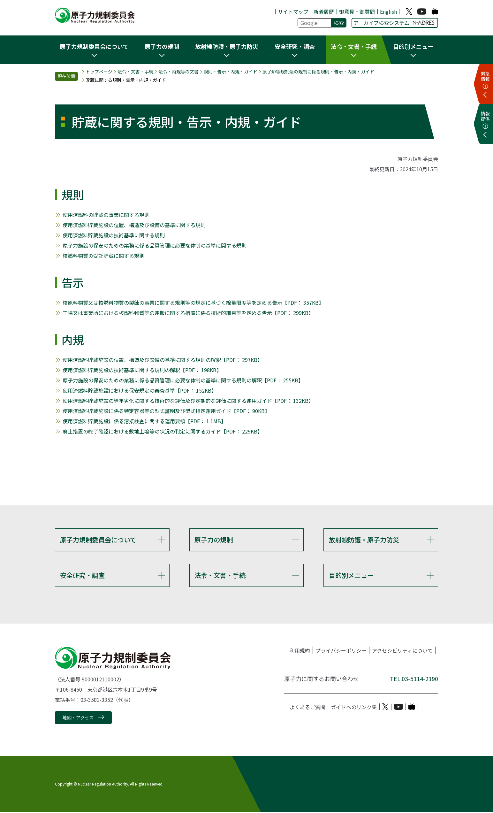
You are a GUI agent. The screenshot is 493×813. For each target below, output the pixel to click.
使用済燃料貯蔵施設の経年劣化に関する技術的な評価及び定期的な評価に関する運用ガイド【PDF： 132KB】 (188, 400)
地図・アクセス (78, 718)
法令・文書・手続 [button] (354, 46)
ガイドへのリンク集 (354, 708)
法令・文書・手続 (135, 71)
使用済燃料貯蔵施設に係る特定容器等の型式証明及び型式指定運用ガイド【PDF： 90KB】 (166, 411)
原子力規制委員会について (98, 539)
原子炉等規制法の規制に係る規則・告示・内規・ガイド (318, 71)
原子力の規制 (213, 539)
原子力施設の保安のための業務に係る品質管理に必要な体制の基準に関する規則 (155, 245)
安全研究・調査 (82, 575)
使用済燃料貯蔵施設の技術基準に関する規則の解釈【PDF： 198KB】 (142, 370)
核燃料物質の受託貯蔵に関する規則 (103, 255)
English (388, 11)
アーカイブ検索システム (394, 23)
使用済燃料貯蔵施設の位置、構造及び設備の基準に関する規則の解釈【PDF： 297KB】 (162, 360)
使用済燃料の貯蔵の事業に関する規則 (106, 215)
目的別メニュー (351, 575)
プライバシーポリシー (341, 651)
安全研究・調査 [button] (295, 46)
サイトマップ (293, 11)
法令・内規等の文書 (178, 71)
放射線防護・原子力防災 (364, 539)
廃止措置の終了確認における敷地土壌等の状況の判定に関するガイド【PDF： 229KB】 (162, 431)
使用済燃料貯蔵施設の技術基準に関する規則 (114, 235)
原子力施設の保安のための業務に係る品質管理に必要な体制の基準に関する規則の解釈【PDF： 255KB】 (183, 380)
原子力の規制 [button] (162, 46)
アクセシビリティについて (402, 651)
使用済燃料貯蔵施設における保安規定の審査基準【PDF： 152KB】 (139, 390)
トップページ (99, 71)
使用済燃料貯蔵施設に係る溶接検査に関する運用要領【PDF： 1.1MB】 (144, 421)
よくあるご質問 (307, 708)
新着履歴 (324, 11)
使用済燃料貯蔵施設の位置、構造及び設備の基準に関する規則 (134, 225)
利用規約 (300, 651)
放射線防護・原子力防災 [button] (226, 46)
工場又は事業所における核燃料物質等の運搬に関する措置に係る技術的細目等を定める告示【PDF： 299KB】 (188, 313)
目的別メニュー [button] (413, 46)
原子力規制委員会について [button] (94, 46)
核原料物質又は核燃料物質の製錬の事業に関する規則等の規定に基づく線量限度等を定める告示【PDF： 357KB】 (193, 302)
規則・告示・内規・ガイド (230, 71)
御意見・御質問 (357, 11)
